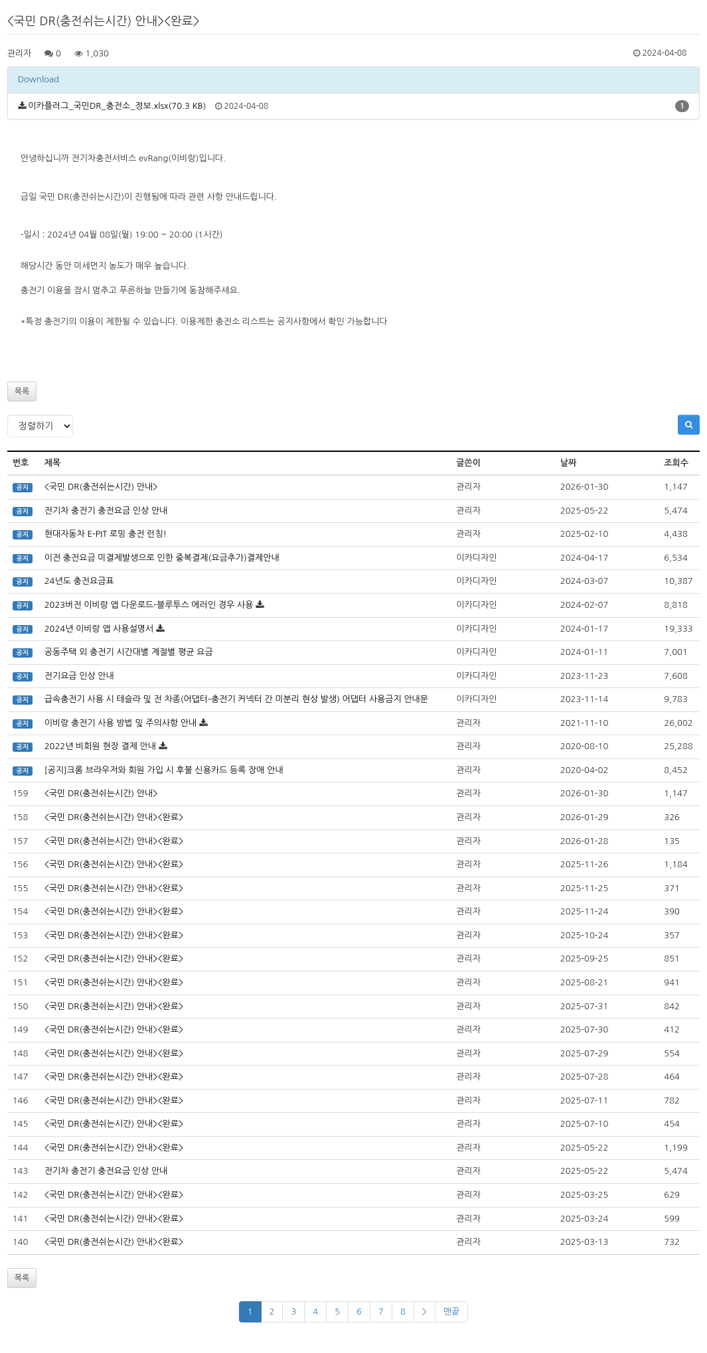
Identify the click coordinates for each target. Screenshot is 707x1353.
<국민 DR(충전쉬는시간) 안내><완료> (113, 817)
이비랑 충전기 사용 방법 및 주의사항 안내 (120, 723)
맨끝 (451, 1311)
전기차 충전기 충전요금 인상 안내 (106, 510)
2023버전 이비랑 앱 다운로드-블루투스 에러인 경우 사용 (149, 605)
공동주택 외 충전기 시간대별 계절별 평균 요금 (128, 652)
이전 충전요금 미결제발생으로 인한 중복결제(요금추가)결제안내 (161, 557)
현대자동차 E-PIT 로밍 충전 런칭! (105, 534)
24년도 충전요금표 (79, 581)
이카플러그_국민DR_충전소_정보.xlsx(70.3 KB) (117, 106)
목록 (22, 391)
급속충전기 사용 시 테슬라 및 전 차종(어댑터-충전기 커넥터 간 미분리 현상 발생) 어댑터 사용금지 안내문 (236, 699)
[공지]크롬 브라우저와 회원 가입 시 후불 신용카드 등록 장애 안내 (163, 770)
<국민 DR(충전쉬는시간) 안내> (101, 486)
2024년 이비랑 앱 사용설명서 (99, 628)
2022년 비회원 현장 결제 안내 (100, 746)
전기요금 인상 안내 (79, 676)
